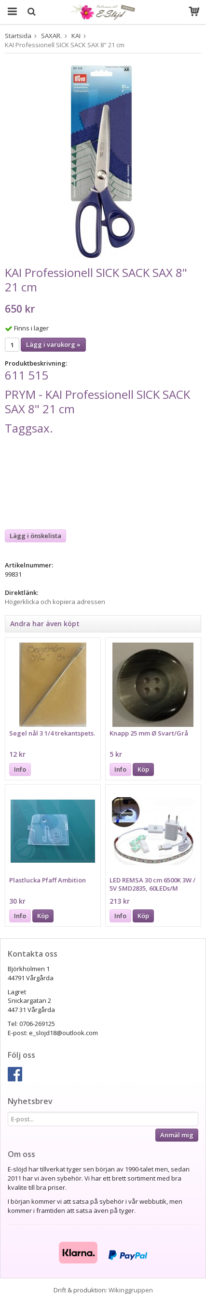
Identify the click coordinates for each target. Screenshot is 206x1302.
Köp (143, 769)
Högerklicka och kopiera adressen (55, 601)
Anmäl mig (176, 1135)
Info (20, 769)
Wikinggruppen (131, 1290)
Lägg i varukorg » (53, 344)
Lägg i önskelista (35, 535)
